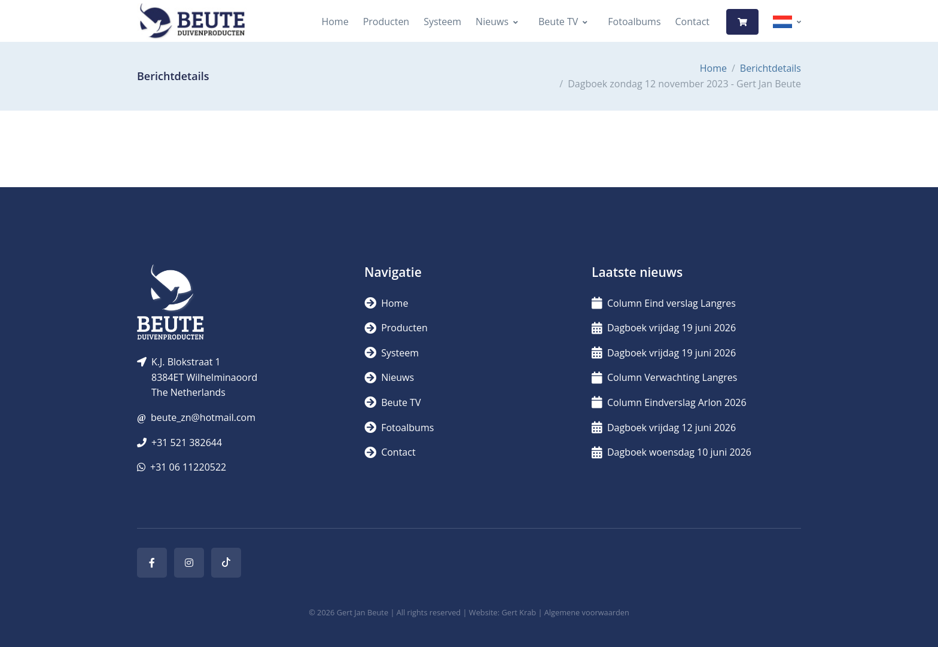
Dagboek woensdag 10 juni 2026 (671, 452)
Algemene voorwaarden (586, 612)
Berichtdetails (770, 68)
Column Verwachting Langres (664, 377)
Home (334, 21)
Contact (692, 21)
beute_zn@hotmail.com (203, 417)
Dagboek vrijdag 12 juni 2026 (664, 427)
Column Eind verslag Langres (664, 303)
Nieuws (492, 21)
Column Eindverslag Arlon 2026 (669, 402)
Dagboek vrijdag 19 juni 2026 (664, 327)
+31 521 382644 (186, 442)
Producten (386, 21)
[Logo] (192, 22)
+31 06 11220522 (188, 467)
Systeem (442, 21)
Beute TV (558, 21)
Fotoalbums (634, 21)
